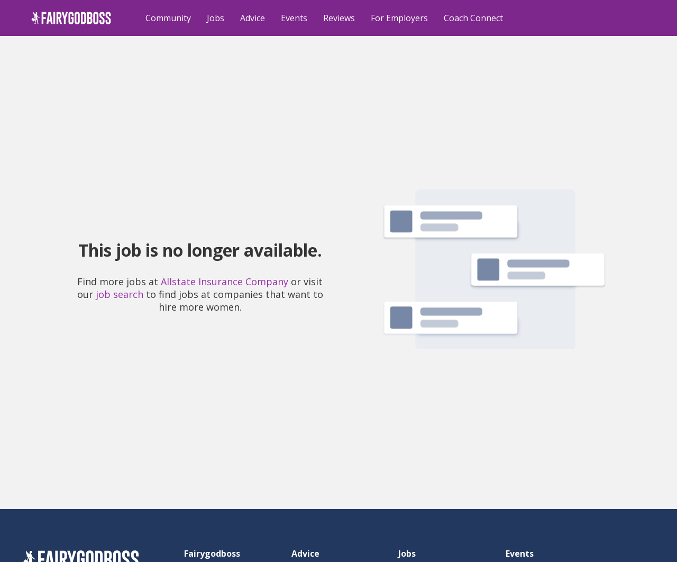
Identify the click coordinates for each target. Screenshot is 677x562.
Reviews (339, 18)
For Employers (399, 18)
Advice (252, 18)
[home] (71, 18)
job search (119, 294)
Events (294, 18)
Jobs (215, 18)
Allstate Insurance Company (224, 281)
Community (168, 18)
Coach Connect (473, 18)
